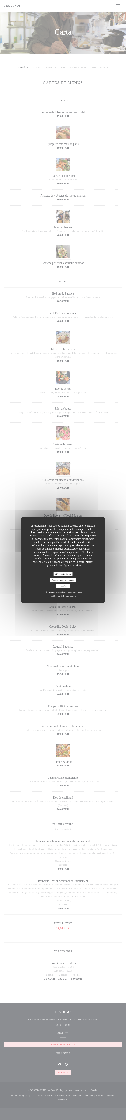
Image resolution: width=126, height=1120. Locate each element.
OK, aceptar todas (63, 574)
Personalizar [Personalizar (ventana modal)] (63, 586)
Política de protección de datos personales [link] (64, 592)
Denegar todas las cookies (63, 580)
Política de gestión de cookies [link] (63, 596)
